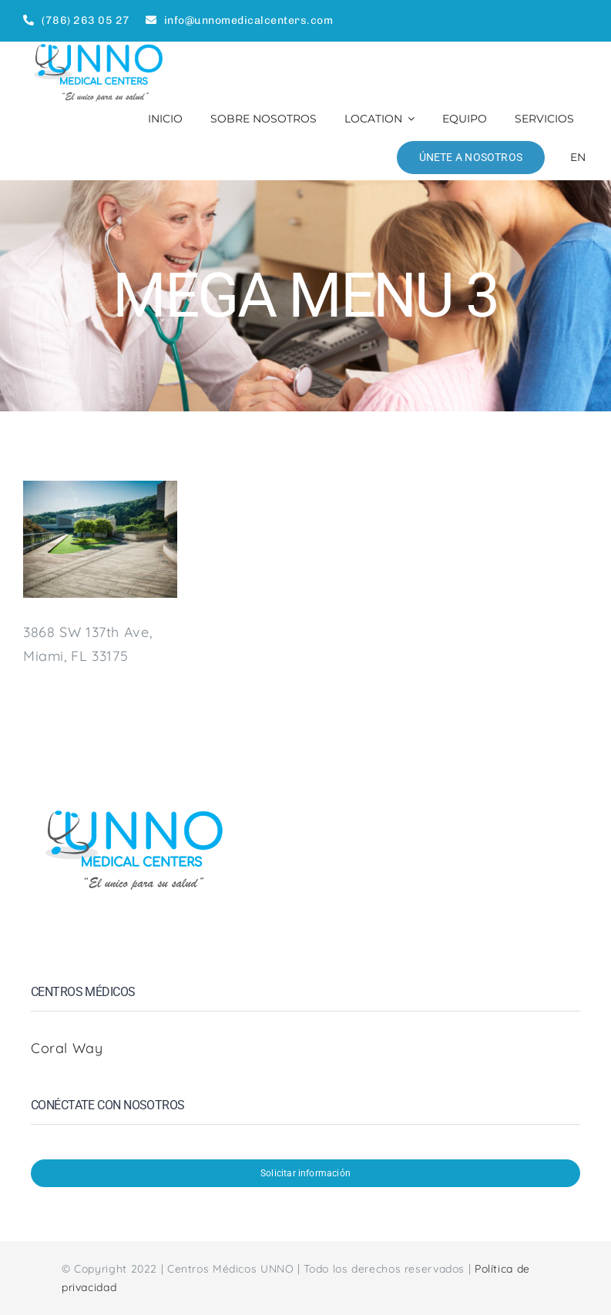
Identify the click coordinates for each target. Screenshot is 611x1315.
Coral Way (69, 1048)
